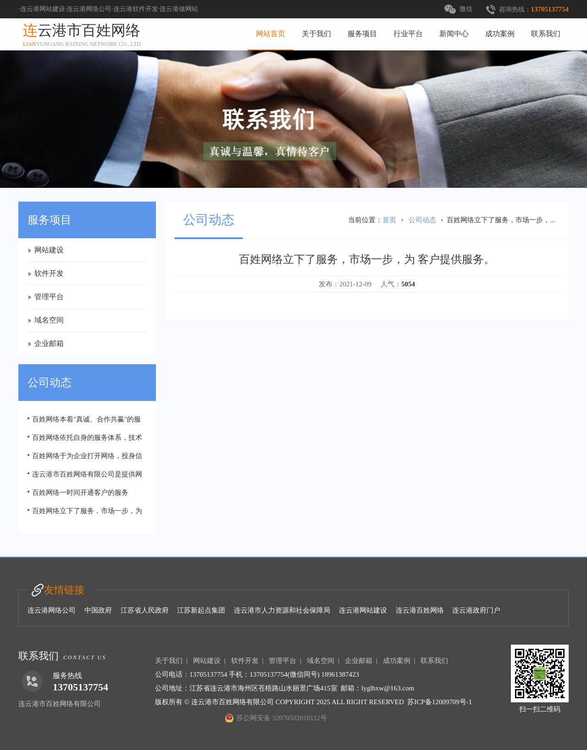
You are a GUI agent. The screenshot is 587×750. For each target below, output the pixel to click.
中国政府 (98, 610)
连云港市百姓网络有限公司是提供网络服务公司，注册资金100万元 (85, 477)
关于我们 (316, 34)
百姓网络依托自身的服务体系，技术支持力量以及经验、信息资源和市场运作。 (86, 440)
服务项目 (362, 34)
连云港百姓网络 (420, 610)
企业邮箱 (49, 343)
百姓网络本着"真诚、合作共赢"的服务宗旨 (84, 422)
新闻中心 (454, 34)
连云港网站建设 (363, 610)
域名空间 (49, 320)
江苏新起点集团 (201, 610)
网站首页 (270, 34)
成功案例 (500, 34)
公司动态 (422, 220)
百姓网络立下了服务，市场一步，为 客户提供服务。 (85, 513)
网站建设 (49, 250)
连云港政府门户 (476, 610)
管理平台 (49, 297)
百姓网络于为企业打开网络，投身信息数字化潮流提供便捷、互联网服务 (85, 458)
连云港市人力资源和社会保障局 (282, 610)
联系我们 (545, 34)
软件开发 (49, 273)
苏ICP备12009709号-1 (439, 702)
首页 (389, 220)
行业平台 (408, 34)
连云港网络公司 (52, 610)
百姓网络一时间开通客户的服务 (80, 492)
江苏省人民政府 (145, 610)
